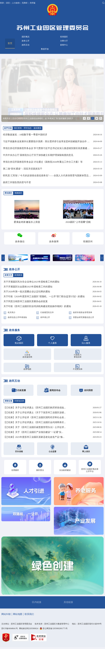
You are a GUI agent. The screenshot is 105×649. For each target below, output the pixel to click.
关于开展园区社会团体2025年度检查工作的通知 (28, 286)
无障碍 (24, 3)
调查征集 (8, 401)
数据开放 (45, 49)
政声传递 (8, 128)
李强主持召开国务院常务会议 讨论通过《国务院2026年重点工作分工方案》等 (43, 162)
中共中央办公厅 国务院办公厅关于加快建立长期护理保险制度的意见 (38, 155)
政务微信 (19, 241)
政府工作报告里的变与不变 (17, 182)
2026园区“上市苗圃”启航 (78, 222)
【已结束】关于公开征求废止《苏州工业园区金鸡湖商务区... (35, 422)
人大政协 (16, 3)
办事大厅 (64, 41)
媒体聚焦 (37, 128)
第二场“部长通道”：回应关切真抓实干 (22, 168)
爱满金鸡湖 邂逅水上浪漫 (27, 222)
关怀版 (32, 3)
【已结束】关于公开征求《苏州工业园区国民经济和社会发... (35, 417)
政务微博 (54, 241)
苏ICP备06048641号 (9, 628)
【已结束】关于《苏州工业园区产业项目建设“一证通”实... (33, 432)
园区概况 (25, 37)
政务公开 (25, 41)
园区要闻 (18, 128)
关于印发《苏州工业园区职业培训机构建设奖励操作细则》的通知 (37, 306)
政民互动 (25, 45)
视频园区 (18, 193)
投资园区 (64, 37)
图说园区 (8, 193)
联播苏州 (88, 241)
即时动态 (27, 128)
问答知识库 (19, 401)
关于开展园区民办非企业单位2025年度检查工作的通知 (31, 281)
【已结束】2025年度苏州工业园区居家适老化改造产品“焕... (34, 437)
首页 (10, 43)
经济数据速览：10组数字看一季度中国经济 (25, 134)
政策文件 (8, 275)
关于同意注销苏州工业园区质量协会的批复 (26, 301)
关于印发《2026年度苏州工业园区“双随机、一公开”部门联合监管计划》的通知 (44, 296)
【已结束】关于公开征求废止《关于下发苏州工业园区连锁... (35, 412)
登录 (2, 3)
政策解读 (18, 275)
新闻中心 (64, 45)
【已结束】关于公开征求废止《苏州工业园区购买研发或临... (35, 407)
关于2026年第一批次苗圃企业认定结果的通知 (27, 291)
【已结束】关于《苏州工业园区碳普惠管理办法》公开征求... (35, 427)
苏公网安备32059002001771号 (55, 629)
